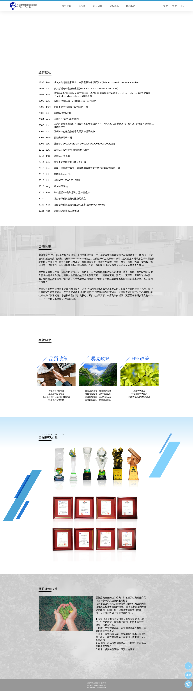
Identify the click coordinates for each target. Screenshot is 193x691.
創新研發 (97, 6)
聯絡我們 (130, 6)
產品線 (82, 6)
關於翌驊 (66, 6)
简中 (174, 6)
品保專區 (114, 6)
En (182, 6)
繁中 (165, 6)
